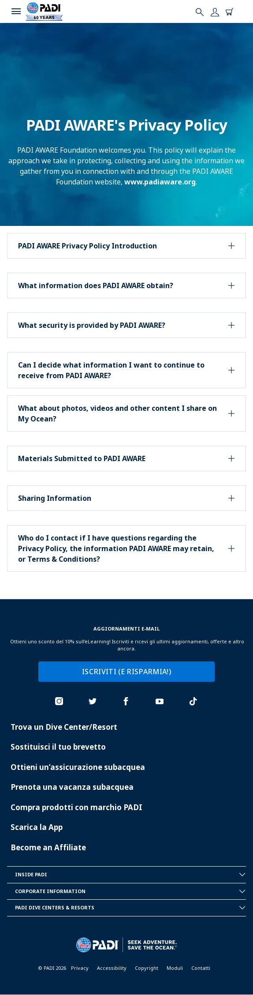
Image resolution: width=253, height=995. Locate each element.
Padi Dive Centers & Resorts (130, 907)
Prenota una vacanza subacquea (72, 787)
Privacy (80, 968)
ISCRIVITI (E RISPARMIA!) (126, 671)
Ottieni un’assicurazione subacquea (78, 767)
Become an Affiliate (48, 847)
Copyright (146, 968)
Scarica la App (37, 827)
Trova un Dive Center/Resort (64, 727)
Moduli (175, 968)
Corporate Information (130, 891)
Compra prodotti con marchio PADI (76, 807)
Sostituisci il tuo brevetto (58, 747)
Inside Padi (130, 874)
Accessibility (111, 968)
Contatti (200, 968)
